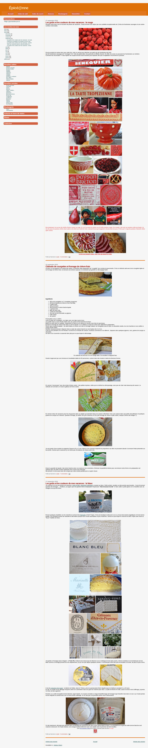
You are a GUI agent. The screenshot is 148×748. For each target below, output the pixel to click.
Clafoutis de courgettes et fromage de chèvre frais (68, 266)
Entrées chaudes (10, 67)
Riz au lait (8, 95)
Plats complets (10, 79)
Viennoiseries (9, 110)
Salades (8, 71)
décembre (8, 34)
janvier (7, 57)
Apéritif (8, 66)
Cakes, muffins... (10, 90)
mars (7, 54)
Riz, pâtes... (9, 77)
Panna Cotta (9, 102)
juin (7, 50)
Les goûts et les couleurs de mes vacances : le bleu (19, 45)
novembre (8, 35)
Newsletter (76, 14)
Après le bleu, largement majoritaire (82, 485)
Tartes (7, 87)
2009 (5, 59)
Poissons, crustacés (11, 76)
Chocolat (8, 86)
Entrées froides (10, 69)
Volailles (8, 75)
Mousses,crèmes (10, 94)
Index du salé (23, 14)
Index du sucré (37, 14)
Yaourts (8, 101)
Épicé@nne (18, 8)
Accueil (10, 14)
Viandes (8, 74)
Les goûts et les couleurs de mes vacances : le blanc (69, 483)
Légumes (8, 72)
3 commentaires (64, 256)
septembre (8, 38)
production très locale (57, 688)
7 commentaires (64, 473)
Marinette (83, 515)
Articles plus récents (51, 741)
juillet (7, 48)
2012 (5, 29)
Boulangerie (62, 14)
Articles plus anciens (139, 741)
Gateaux (8, 91)
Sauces (8, 80)
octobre (8, 37)
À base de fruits (10, 85)
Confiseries (9, 96)
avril (7, 53)
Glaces (8, 100)
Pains (7, 109)
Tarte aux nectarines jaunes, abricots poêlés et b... (19, 44)
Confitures (8, 97)
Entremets (8, 92)
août (7, 47)
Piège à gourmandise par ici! (12, 21)
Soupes (8, 70)
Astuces (51, 14)
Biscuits (8, 89)
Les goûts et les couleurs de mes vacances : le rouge (69, 22)
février (7, 56)
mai (7, 51)
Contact (87, 14)
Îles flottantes (9, 104)
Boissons (8, 99)
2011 (5, 30)
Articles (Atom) (58, 745)
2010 (5, 32)
